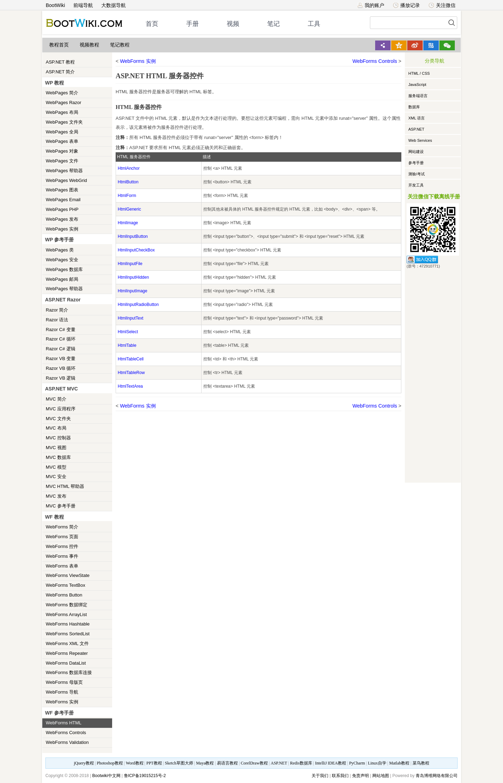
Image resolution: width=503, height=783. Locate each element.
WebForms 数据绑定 (66, 604)
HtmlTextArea (130, 386)
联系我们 (340, 775)
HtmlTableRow (131, 372)
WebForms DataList (66, 663)
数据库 (414, 107)
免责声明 (360, 775)
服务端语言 (418, 96)
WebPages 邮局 (62, 279)
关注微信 (442, 5)
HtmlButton (128, 182)
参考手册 (416, 163)
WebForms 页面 (62, 536)
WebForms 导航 (62, 692)
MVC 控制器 (58, 437)
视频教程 (89, 44)
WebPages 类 (60, 250)
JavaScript (417, 84)
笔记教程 (120, 44)
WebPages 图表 (62, 189)
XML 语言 (416, 118)
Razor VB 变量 (60, 358)
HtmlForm (127, 195)
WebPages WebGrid (66, 180)
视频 (233, 23)
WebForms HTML (63, 722)
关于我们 (320, 775)
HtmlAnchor (129, 168)
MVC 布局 (56, 428)
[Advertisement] (433, 374)
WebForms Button (64, 595)
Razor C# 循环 (60, 339)
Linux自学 (377, 763)
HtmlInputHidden (133, 277)
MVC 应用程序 (60, 408)
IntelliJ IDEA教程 (330, 763)
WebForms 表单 (62, 566)
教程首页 (59, 44)
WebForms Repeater (67, 653)
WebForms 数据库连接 (69, 672)
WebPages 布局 (62, 112)
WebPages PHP (62, 209)
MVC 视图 (56, 447)
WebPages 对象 (62, 151)
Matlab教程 (399, 763)
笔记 (273, 23)
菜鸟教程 (421, 763)
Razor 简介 (57, 310)
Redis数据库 (301, 763)
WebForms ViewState (67, 575)
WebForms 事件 (62, 556)
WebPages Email (63, 199)
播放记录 (406, 5)
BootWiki (55, 5)
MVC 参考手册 (60, 505)
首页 (152, 23)
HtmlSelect (128, 331)
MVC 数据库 (58, 457)
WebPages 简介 (62, 92)
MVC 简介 (56, 399)
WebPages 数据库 (64, 269)
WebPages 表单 (62, 141)
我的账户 (370, 5)
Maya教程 (205, 763)
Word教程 (134, 763)
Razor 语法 (57, 319)
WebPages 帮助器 (64, 170)
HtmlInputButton (133, 236)
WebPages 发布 (62, 219)
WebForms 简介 (62, 526)
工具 (314, 23)
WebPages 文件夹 (64, 122)
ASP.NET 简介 (60, 71)
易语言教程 (227, 763)
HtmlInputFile (130, 263)
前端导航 (83, 5)
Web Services (420, 140)
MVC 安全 (56, 476)
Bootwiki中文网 (106, 775)
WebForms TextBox (65, 585)
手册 (192, 23)
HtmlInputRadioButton (138, 304)
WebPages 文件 (62, 160)
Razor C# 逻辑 (60, 348)
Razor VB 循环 (60, 368)
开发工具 (416, 185)
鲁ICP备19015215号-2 (145, 775)
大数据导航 (113, 5)
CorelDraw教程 (254, 763)
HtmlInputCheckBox (136, 250)
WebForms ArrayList (66, 614)
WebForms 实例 (62, 701)
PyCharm (357, 763)
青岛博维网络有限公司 (437, 775)
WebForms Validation (67, 742)
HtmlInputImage (132, 290)
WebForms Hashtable (67, 624)
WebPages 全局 (62, 131)
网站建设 (416, 151)
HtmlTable (127, 345)
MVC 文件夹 (58, 418)
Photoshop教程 (110, 763)
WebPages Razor (63, 102)
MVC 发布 (56, 496)
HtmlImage (128, 222)
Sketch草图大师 (179, 763)
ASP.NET (416, 129)
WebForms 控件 (62, 546)
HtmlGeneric (129, 209)
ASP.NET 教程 (60, 62)
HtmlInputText (130, 318)
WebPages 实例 (62, 229)
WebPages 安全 (62, 259)
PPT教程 (154, 763)
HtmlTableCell (131, 359)
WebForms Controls (66, 732)
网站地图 (380, 775)
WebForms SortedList (67, 633)
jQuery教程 (84, 763)
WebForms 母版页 (64, 682)
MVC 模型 (56, 467)
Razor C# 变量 (60, 329)
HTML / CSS (419, 73)
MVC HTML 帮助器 (65, 486)
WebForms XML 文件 (67, 643)
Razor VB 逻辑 (60, 378)
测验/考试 (416, 174)
